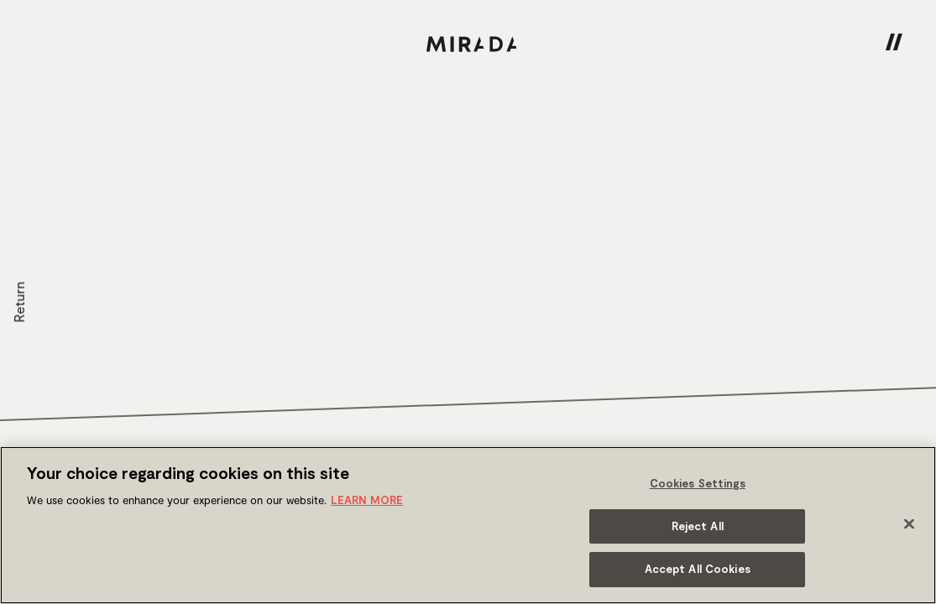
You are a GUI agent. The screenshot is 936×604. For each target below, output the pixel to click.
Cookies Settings (697, 483)
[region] (468, 525)
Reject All (698, 526)
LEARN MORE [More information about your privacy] (367, 500)
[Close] (909, 524)
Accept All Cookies (697, 568)
